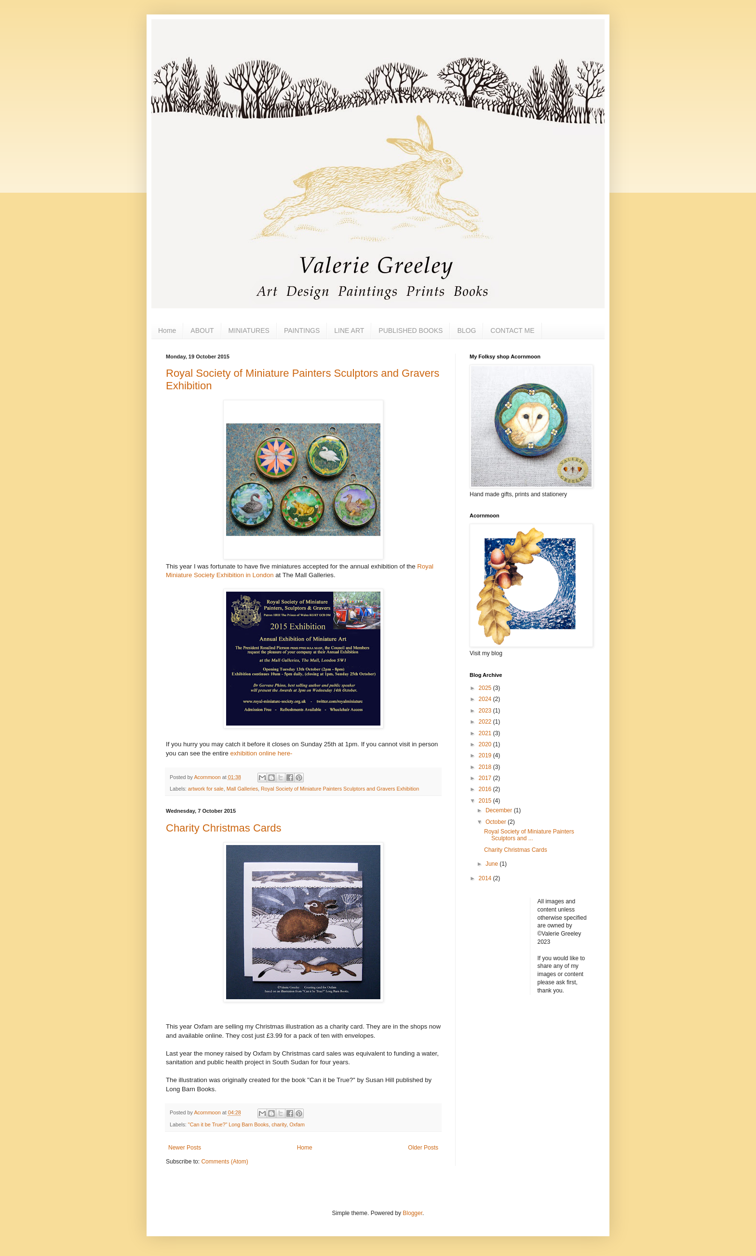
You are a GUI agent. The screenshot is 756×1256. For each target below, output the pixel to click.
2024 (486, 699)
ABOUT (202, 330)
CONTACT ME (512, 330)
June (493, 863)
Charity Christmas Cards (224, 828)
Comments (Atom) (224, 1161)
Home (167, 330)
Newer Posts (184, 1147)
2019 (486, 755)
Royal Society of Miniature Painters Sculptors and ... (529, 835)
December (500, 810)
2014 (486, 878)
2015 (486, 800)
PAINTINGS (302, 330)
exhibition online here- (261, 753)
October (497, 822)
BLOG (466, 330)
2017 (486, 778)
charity (278, 1124)
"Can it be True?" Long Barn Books (228, 1124)
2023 (486, 710)
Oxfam (297, 1124)
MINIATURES (249, 330)
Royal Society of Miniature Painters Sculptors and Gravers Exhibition (340, 789)
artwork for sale (206, 789)
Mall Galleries (242, 789)
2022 (486, 721)
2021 (486, 733)
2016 (486, 789)
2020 (486, 744)
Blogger (412, 1213)
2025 (486, 688)
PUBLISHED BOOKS (410, 330)
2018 (486, 767)
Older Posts (423, 1147)
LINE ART (349, 330)
